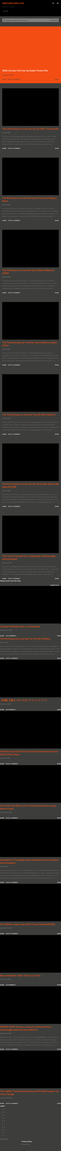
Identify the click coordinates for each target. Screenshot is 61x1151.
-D (4, 1118)
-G (4, 1127)
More (57, 79)
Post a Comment (14, 79)
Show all (54, 20)
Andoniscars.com (13, 3)
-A (4, 1109)
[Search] (53, 3)
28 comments (10, 709)
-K (4, 1135)
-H (4, 1130)
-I (4, 1132)
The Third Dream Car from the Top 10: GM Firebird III (28, 414)
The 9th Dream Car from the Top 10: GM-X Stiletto (25, 638)
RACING (5, 11)
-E (4, 1121)
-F (4, 1124)
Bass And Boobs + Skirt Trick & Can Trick (20, 975)
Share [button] (4, 79)
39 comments (10, 985)
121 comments (11, 636)
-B (4, 1112)
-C (4, 1115)
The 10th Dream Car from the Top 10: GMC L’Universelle (30, 128)
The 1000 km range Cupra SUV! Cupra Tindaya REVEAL (27, 924)
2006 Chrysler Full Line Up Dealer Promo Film (25, 70)
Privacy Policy (26, 1144)
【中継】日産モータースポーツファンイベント (23, 700)
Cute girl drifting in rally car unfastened (20, 626)
